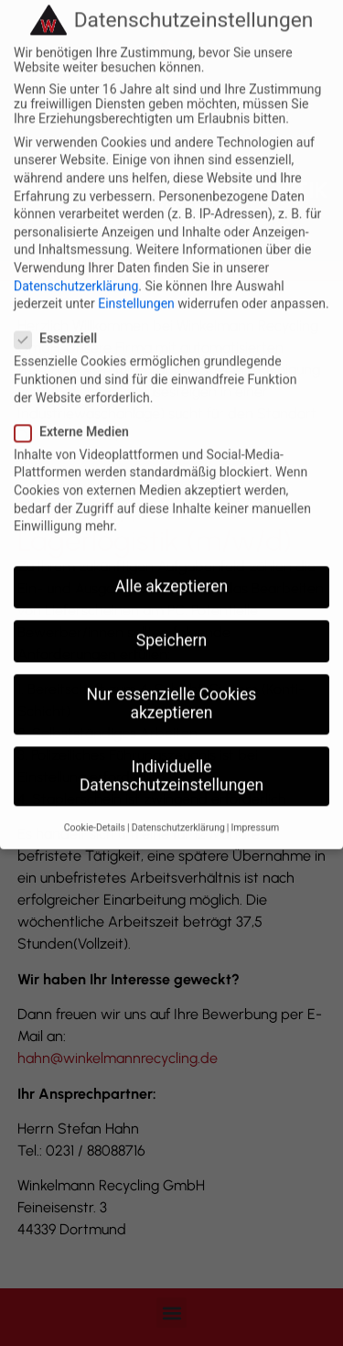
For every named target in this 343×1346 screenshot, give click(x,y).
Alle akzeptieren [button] (172, 561)
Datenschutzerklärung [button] (178, 803)
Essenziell (61, 313)
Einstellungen (136, 278)
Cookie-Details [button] (94, 803)
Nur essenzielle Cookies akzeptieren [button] (172, 678)
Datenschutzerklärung (76, 260)
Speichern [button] (171, 615)
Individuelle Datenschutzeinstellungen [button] (171, 751)
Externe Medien (77, 406)
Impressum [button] (254, 803)
